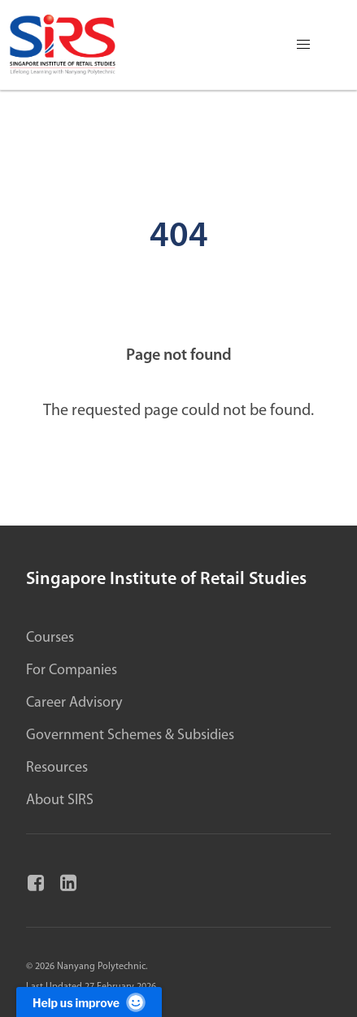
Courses (50, 638)
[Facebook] (42, 883)
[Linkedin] (75, 883)
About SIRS (60, 800)
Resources (57, 768)
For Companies (71, 670)
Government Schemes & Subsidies (130, 735)
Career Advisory (74, 703)
